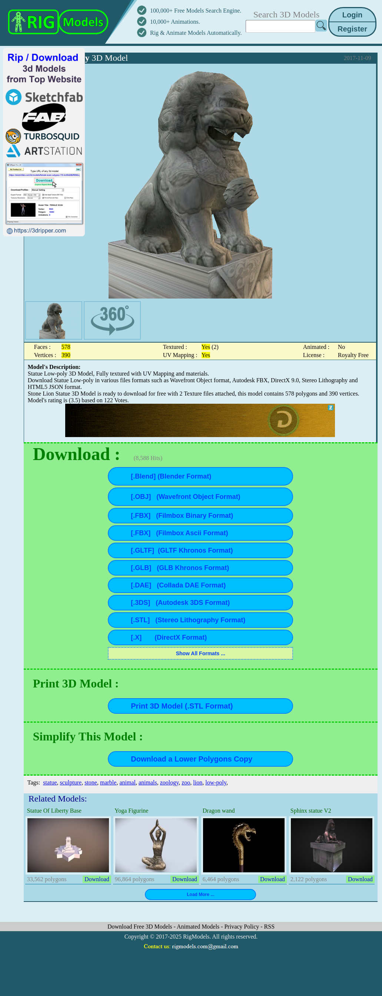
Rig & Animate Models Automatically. (196, 33)
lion (197, 782)
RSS (269, 926)
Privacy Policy (242, 926)
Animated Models (199, 926)
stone (90, 782)
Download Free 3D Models (140, 926)
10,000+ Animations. (175, 22)
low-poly (215, 782)
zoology (169, 782)
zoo (186, 782)
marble (108, 782)
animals (148, 782)
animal (127, 782)
